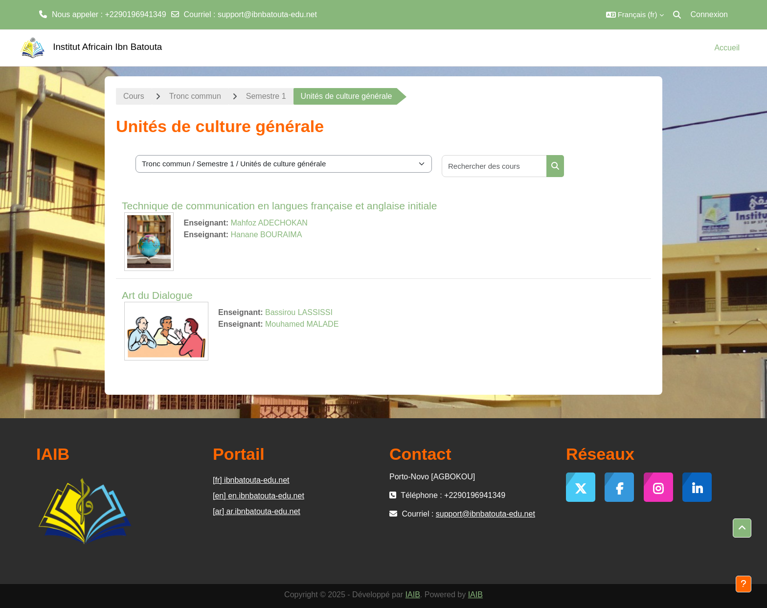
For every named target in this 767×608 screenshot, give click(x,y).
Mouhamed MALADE (301, 324)
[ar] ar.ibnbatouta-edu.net (256, 511)
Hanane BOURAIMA (266, 234)
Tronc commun (195, 96)
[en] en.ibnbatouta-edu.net (258, 496)
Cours (133, 96)
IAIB (413, 594)
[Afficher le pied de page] (743, 584)
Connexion (709, 14)
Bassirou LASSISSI (299, 312)
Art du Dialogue (157, 295)
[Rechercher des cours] (494, 166)
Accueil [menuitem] (727, 48)
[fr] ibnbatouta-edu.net (251, 480)
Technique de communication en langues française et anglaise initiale (279, 205)
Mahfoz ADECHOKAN (268, 223)
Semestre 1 (266, 96)
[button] (635, 14)
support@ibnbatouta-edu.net (267, 14)
